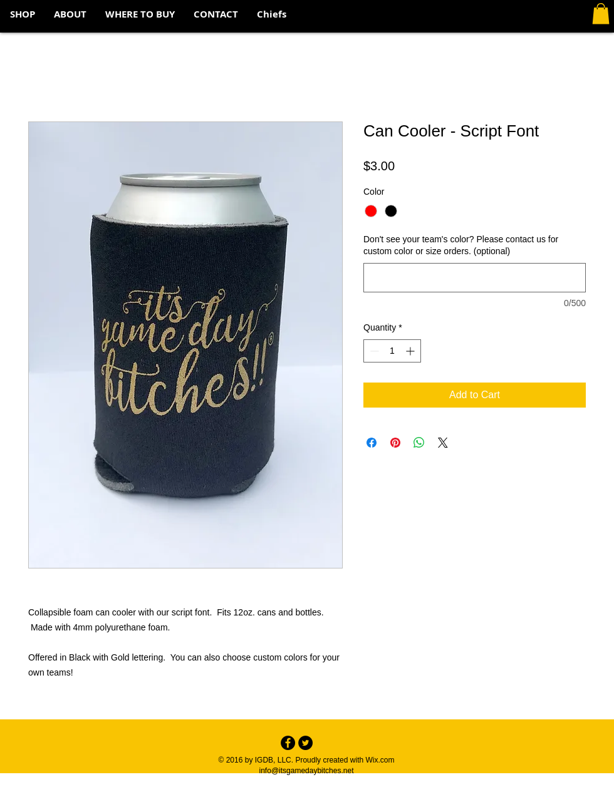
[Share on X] (442, 442)
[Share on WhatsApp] (419, 442)
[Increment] (411, 351)
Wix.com (379, 760)
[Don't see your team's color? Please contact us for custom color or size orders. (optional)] (474, 278)
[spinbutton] (392, 351)
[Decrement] (373, 351)
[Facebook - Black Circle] (288, 743)
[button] (601, 13)
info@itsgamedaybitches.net (306, 770)
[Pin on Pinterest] (395, 442)
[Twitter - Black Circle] (305, 743)
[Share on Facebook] (371, 442)
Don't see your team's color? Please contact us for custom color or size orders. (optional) (460, 245)
